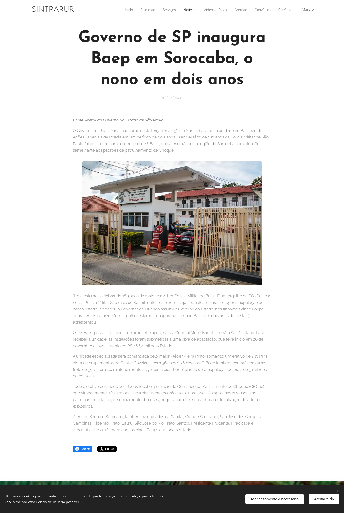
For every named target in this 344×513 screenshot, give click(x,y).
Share (82, 449)
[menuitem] (115, 10)
